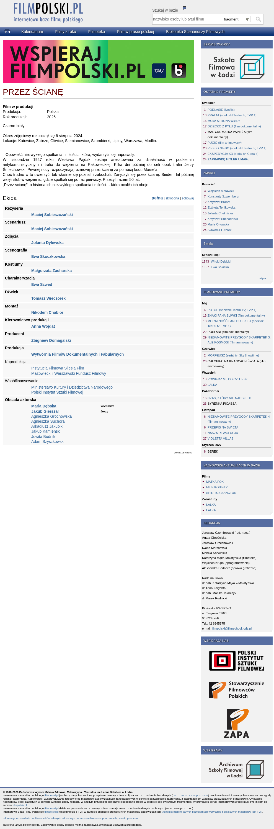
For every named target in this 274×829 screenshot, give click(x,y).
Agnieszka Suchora (48, 421)
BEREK (213, 451)
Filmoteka (96, 31)
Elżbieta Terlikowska (222, 207)
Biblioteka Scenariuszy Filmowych (195, 31)
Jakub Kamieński (46, 431)
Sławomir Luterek (219, 230)
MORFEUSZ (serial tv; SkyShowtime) (233, 355)
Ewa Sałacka (220, 267)
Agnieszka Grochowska (51, 416)
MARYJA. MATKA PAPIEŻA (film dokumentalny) (230, 134)
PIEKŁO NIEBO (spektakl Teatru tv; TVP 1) (237, 148)
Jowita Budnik (43, 436)
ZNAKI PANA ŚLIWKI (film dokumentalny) (236, 315)
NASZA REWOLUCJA (223, 433)
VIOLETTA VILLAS (221, 438)
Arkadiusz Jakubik (47, 426)
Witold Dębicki (221, 261)
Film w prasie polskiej (135, 31)
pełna (157, 198)
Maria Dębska (43, 406)
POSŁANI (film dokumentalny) (228, 331)
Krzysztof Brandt (219, 202)
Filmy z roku (65, 31)
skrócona (172, 198)
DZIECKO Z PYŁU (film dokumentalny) (234, 126)
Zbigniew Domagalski (51, 340)
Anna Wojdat (43, 326)
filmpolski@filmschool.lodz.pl (232, 628)
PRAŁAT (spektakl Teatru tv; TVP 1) (232, 115)
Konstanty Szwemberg (223, 196)
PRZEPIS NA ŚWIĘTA (223, 427)
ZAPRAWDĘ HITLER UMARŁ (228, 159)
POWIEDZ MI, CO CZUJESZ (227, 379)
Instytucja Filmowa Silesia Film (57, 368)
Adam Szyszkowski (47, 441)
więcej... (264, 278)
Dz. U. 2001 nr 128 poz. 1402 (190, 795)
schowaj (188, 198)
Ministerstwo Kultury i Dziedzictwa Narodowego (72, 387)
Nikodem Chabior (47, 312)
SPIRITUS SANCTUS (221, 492)
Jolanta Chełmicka (220, 213)
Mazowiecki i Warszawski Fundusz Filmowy (68, 373)
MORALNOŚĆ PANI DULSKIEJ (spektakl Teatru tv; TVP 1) (236, 323)
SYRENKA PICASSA (222, 403)
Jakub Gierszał (45, 411)
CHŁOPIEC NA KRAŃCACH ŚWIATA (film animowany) (236, 364)
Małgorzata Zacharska (51, 270)
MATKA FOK (215, 481)
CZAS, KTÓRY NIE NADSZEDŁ (230, 398)
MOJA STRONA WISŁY (224, 120)
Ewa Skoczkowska (48, 256)
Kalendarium (32, 31)
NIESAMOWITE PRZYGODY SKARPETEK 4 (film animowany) (239, 419)
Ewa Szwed (41, 284)
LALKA (212, 384)
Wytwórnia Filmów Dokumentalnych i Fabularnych (77, 354)
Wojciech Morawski (221, 191)
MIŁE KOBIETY (217, 487)
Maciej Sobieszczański (52, 214)
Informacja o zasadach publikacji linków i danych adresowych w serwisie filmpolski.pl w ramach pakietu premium (70, 818)
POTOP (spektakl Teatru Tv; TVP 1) (232, 310)
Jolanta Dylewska (47, 242)
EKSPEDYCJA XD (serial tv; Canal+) (233, 153)
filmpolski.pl (52, 795)
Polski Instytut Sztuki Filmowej (57, 392)
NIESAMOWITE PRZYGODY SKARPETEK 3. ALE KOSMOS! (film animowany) (239, 340)
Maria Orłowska (218, 224)
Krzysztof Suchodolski (223, 218)
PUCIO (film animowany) (225, 142)
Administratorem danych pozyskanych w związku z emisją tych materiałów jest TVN (212, 811)
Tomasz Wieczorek (48, 298)
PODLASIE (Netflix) (221, 109)
